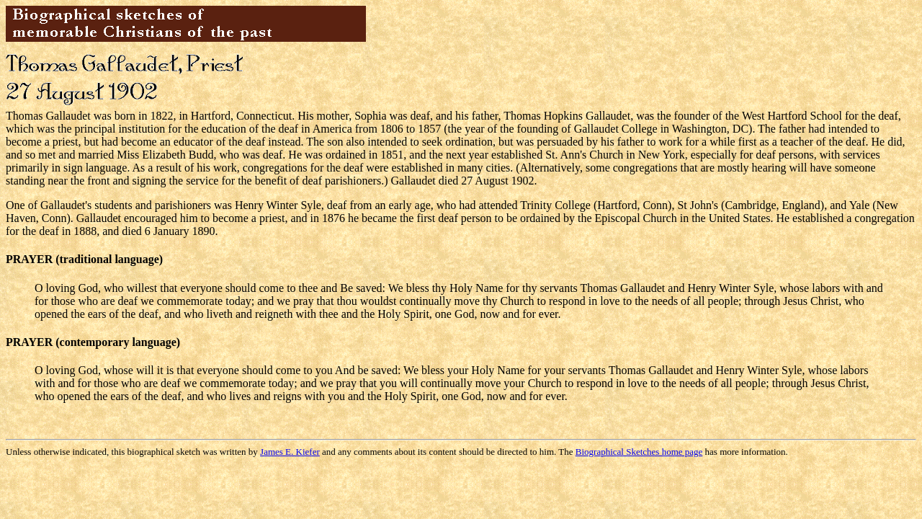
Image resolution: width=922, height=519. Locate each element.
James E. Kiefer (290, 451)
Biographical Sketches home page (639, 451)
